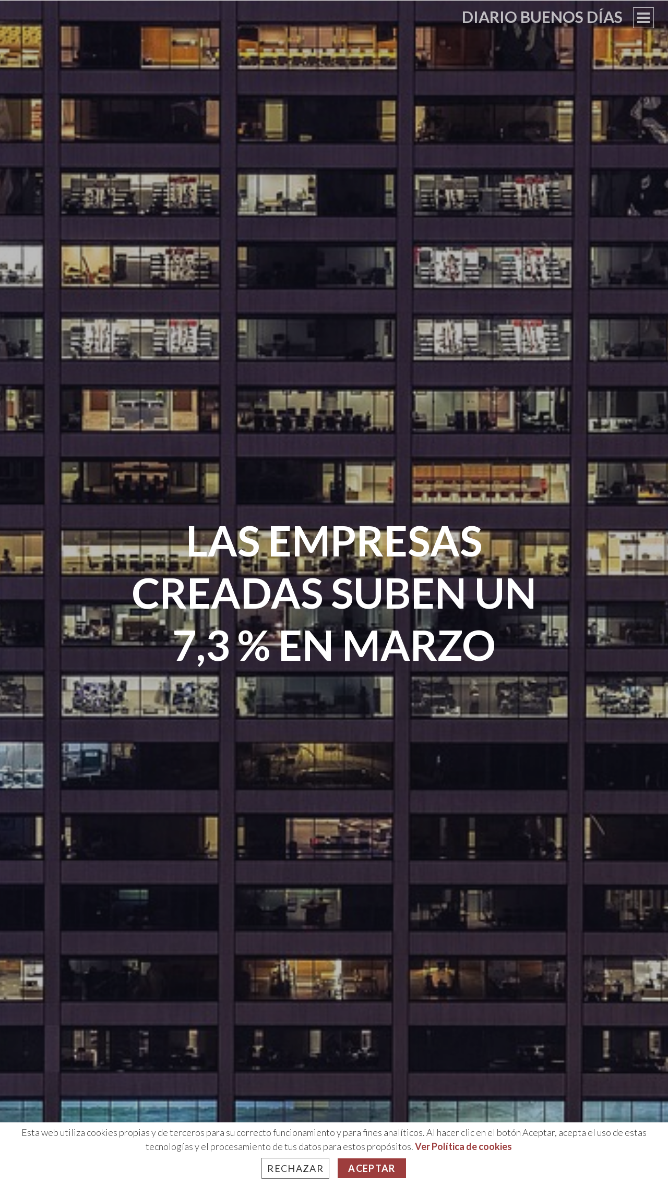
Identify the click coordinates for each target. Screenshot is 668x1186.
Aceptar (371, 1168)
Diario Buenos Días (542, 16)
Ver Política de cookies (463, 1146)
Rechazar (295, 1168)
